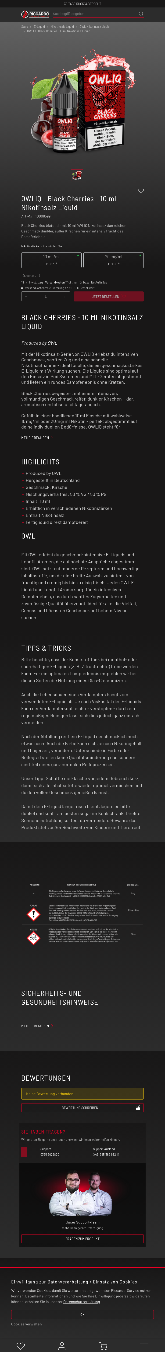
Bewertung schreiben (101, 1107)
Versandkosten (55, 282)
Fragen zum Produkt (82, 1238)
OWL (52, 343)
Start (24, 26)
